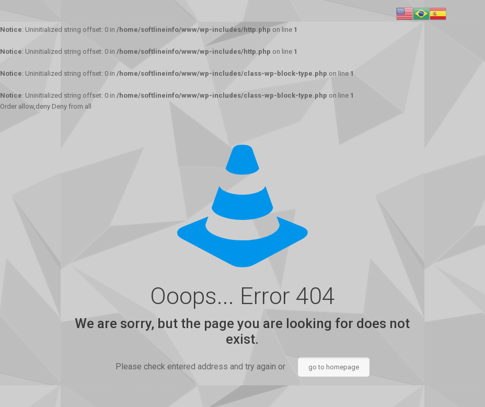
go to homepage (333, 367)
